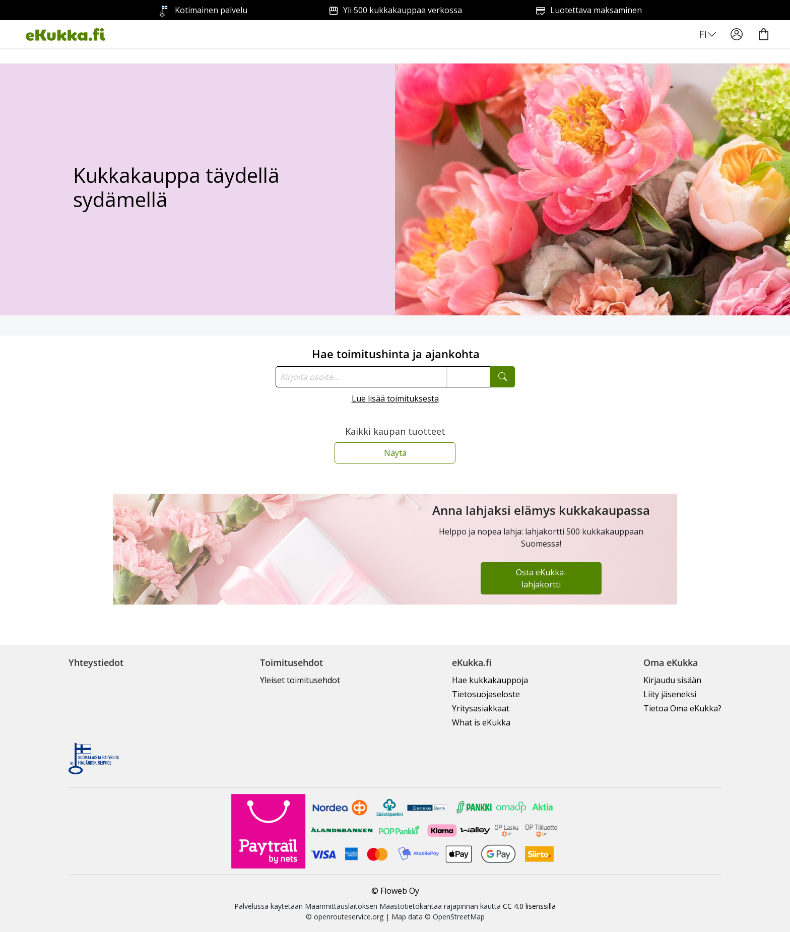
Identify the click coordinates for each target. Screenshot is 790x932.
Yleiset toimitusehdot (300, 680)
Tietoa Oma (682, 708)
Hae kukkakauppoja (490, 680)
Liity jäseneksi (669, 694)
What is (481, 722)
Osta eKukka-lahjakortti (541, 578)
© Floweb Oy (395, 890)
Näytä (395, 452)
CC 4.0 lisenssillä (529, 906)
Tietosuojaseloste (486, 694)
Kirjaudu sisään (672, 680)
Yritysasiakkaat (480, 708)
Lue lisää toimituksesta (395, 398)
